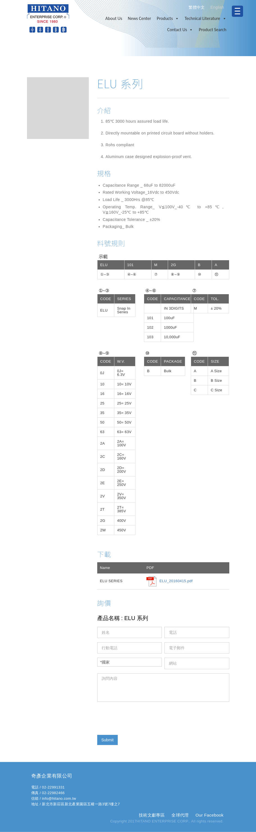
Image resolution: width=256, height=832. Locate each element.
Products (168, 18)
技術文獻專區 (152, 815)
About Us (113, 18)
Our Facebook (210, 815)
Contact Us (180, 29)
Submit (107, 740)
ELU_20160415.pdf (175, 581)
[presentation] (140, 717)
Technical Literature (205, 18)
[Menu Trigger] (237, 11)
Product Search (212, 29)
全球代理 (180, 815)
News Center (139, 18)
